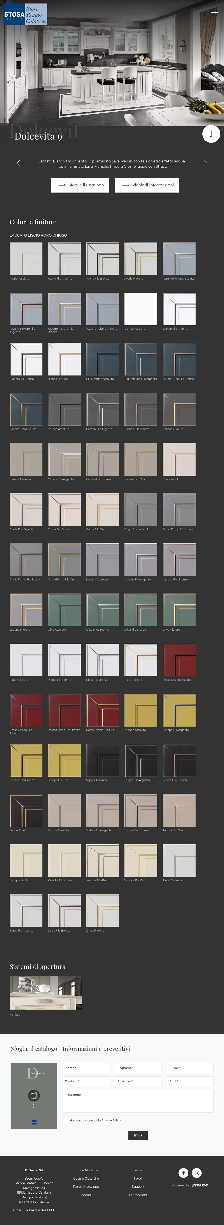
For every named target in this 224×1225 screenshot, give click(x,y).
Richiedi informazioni (147, 185)
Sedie (138, 1170)
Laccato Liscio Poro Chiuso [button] (38, 235)
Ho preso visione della (95, 1120)
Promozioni (138, 1195)
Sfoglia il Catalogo (80, 185)
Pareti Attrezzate (86, 1187)
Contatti (86, 1195)
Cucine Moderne (86, 1170)
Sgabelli (138, 1187)
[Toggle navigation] (214, 14)
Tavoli (138, 1179)
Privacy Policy (111, 1120)
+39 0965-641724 (36, 1202)
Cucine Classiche (86, 1179)
